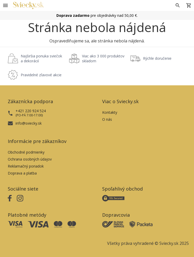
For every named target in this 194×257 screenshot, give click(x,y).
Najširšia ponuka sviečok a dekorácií (41, 58)
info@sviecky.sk (29, 123)
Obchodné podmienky (26, 152)
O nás (107, 119)
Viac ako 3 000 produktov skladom (103, 58)
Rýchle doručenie (157, 58)
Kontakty (109, 112)
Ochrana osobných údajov (30, 159)
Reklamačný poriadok (26, 166)
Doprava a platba (22, 173)
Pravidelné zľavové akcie (41, 74)
